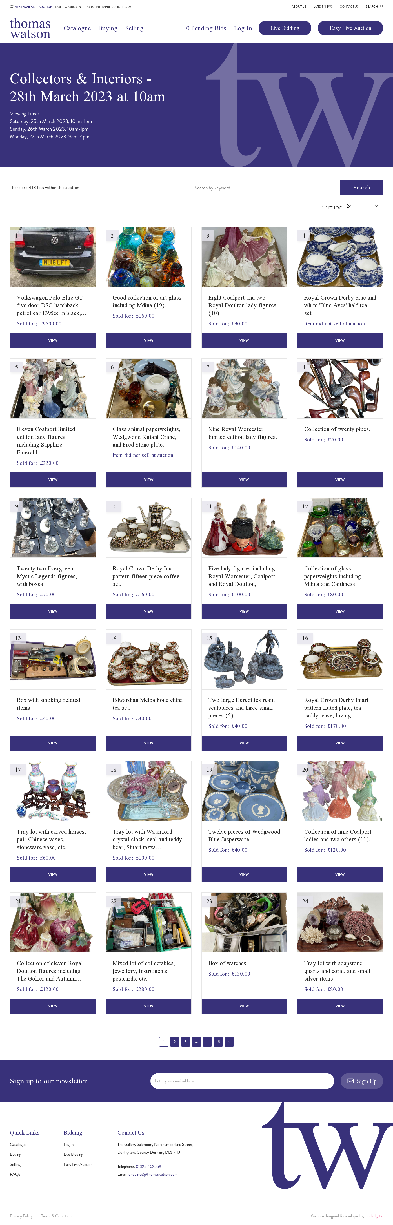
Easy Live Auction (350, 28)
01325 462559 (148, 1166)
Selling (134, 28)
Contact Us (349, 6)
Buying (107, 28)
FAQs (15, 1174)
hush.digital (374, 1216)
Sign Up (361, 1081)
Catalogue (77, 28)
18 (218, 1042)
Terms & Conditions (57, 1216)
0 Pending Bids (206, 28)
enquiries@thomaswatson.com (152, 1174)
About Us (299, 6)
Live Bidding (284, 28)
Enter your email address (174, 1081)
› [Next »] (229, 1042)
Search (362, 187)
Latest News (323, 6)
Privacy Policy (21, 1216)
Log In (243, 28)
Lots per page (351, 206)
